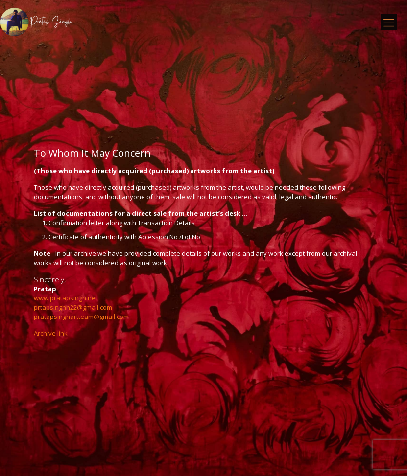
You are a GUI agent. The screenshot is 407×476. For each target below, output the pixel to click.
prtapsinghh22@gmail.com (73, 307)
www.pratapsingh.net (65, 298)
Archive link (51, 333)
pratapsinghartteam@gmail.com (81, 316)
